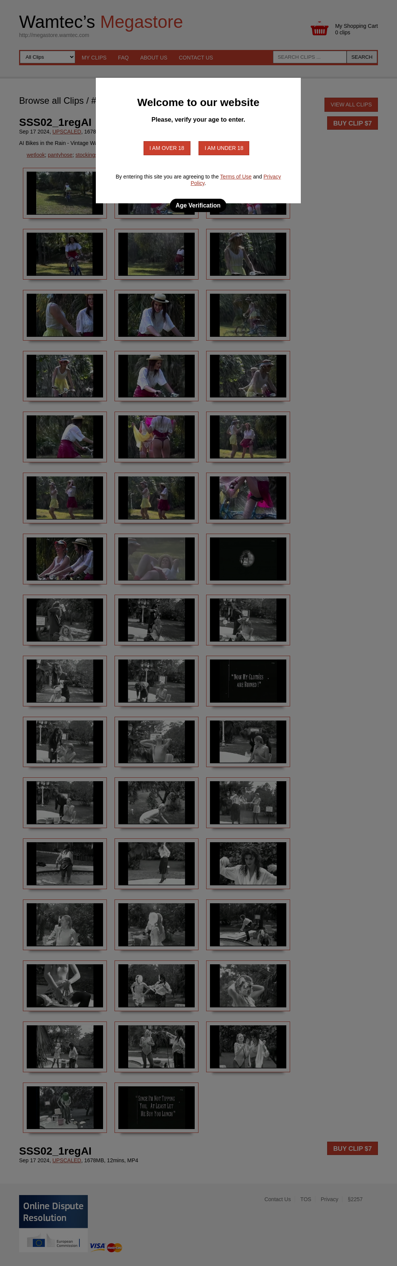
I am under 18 (224, 148)
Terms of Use (236, 177)
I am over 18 (167, 148)
